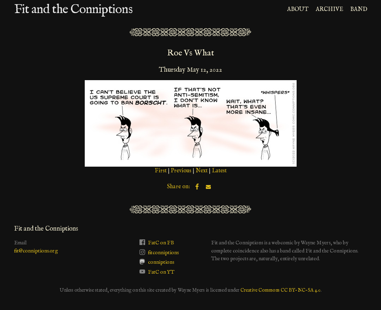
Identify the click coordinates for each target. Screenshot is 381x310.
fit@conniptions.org (36, 251)
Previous (181, 170)
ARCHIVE (329, 9)
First (161, 170)
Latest (219, 170)
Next (202, 170)
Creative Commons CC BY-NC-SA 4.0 (280, 290)
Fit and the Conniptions (73, 9)
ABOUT (298, 9)
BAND (358, 9)
